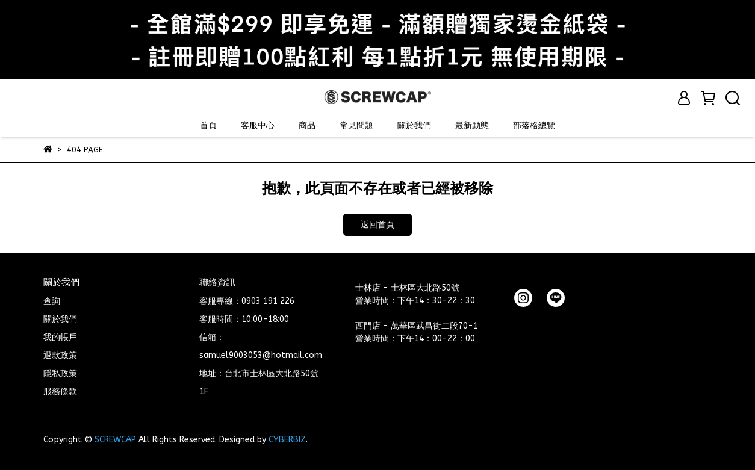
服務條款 (60, 391)
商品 (307, 125)
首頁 (208, 125)
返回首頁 (377, 225)
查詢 (51, 301)
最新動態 (472, 125)
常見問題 (356, 125)
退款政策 (60, 355)
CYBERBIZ (287, 439)
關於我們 (414, 125)
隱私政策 (60, 373)
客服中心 (258, 125)
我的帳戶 (60, 337)
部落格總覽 (534, 125)
